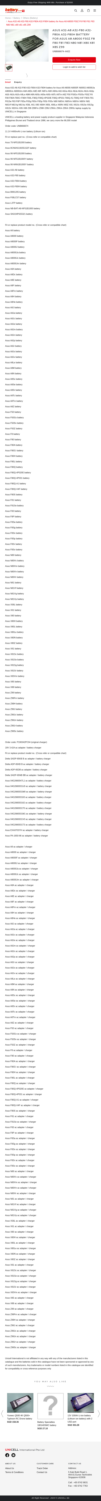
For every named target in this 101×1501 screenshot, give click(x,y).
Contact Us (42, 1472)
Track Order (42, 1468)
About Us (9, 1468)
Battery (16, 18)
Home (8, 18)
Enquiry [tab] (18, 82)
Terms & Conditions (14, 1472)
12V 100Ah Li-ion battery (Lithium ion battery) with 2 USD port (80, 1418)
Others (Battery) (30, 18)
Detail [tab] (8, 82)
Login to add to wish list (74, 67)
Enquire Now (74, 60)
